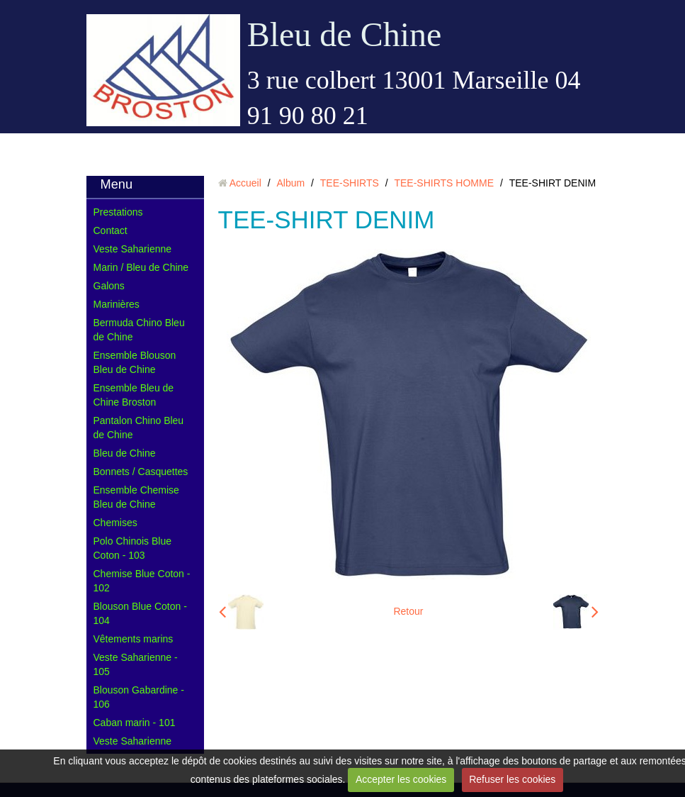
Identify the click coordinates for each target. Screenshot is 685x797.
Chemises (115, 522)
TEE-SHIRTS (349, 183)
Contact (111, 230)
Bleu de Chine (344, 34)
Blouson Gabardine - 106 (139, 697)
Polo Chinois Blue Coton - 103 (133, 548)
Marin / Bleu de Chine (141, 267)
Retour (408, 611)
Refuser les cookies (512, 779)
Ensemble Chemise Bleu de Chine (136, 497)
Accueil (245, 183)
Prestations (118, 212)
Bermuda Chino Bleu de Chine (139, 329)
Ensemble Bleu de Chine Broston (134, 395)
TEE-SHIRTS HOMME (444, 183)
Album (290, 183)
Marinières (117, 304)
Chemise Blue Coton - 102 (142, 580)
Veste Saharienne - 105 (136, 664)
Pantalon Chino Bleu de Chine (139, 427)
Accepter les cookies (401, 779)
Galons (109, 285)
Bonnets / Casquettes (141, 471)
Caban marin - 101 (135, 722)
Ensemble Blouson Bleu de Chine (135, 362)
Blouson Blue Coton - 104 (140, 613)
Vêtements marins (134, 639)
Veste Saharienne (133, 249)
